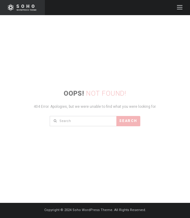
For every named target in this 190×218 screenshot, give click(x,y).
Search (128, 121)
